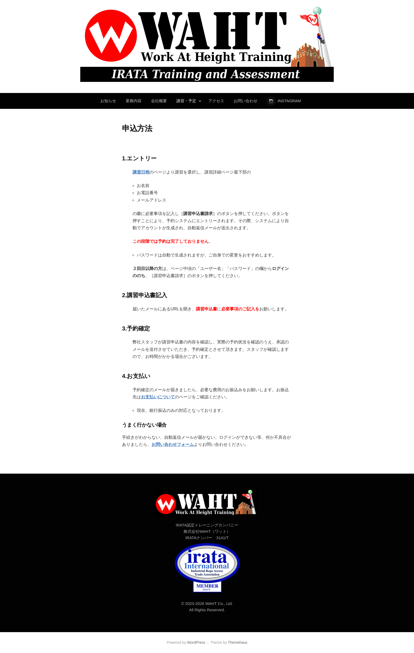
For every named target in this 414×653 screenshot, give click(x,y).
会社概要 (159, 101)
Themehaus (237, 642)
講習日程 (141, 172)
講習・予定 (186, 101)
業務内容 (134, 101)
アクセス (216, 101)
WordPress (196, 642)
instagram (289, 101)
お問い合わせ (245, 101)
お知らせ (108, 101)
